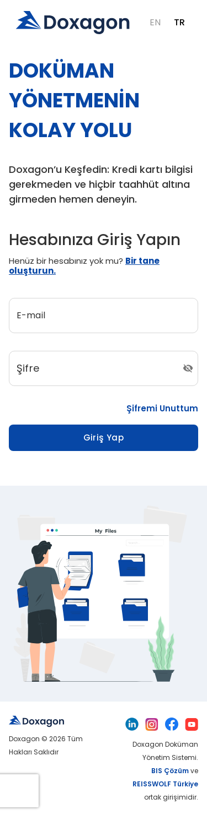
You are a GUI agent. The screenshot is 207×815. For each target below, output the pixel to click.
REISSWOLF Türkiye (165, 784)
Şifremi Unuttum (162, 409)
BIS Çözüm (170, 770)
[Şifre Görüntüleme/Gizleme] (188, 368)
